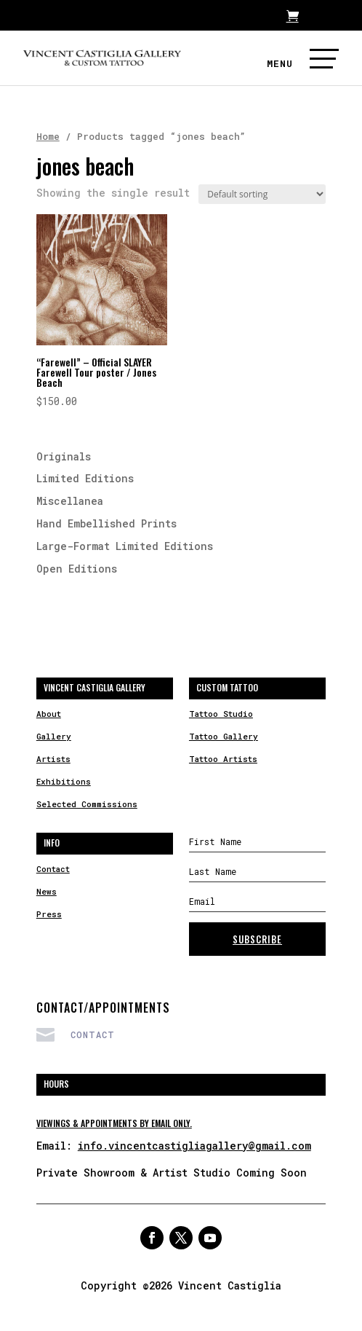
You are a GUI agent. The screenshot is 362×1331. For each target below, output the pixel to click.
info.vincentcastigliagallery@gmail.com (194, 1146)
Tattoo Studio (221, 713)
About (48, 713)
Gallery (53, 736)
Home (48, 136)
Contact (53, 868)
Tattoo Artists (223, 758)
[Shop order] (262, 194)
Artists (53, 758)
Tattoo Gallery (223, 736)
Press (49, 913)
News (46, 891)
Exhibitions (63, 781)
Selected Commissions (86, 803)
